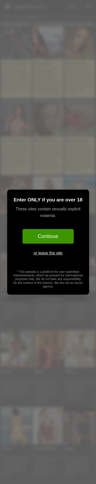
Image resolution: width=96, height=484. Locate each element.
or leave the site (48, 253)
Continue (48, 236)
